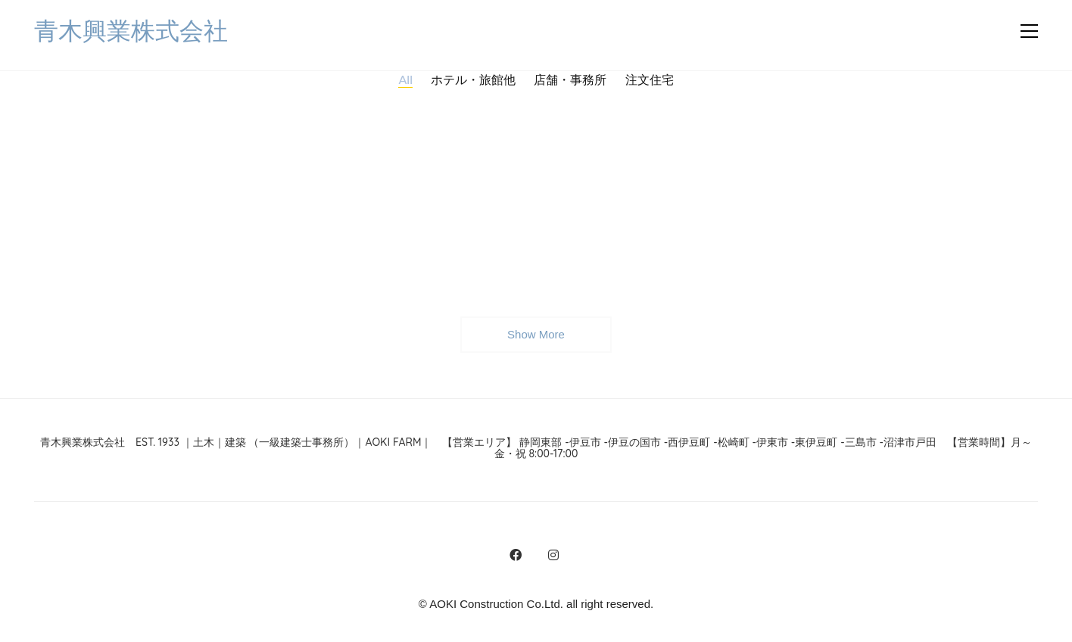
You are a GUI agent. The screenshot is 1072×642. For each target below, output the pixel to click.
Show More (536, 339)
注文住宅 (649, 79)
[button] (1029, 31)
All (405, 79)
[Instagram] (553, 555)
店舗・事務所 (570, 79)
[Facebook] (515, 555)
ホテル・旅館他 (473, 79)
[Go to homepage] (131, 31)
